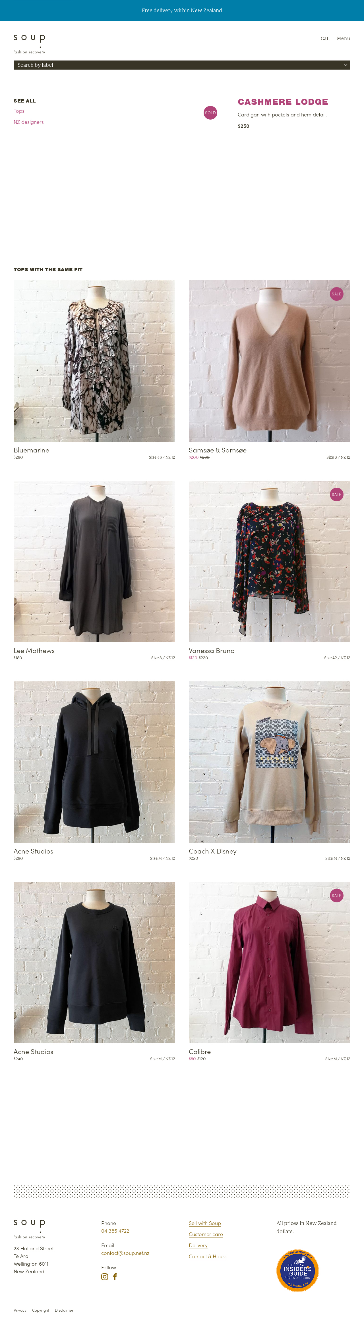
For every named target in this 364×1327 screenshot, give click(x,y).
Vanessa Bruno (212, 650)
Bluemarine (31, 449)
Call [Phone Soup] (325, 38)
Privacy (20, 1310)
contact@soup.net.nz (125, 1252)
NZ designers (29, 121)
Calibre (200, 1051)
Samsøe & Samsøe (218, 449)
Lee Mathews (34, 650)
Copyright (40, 1310)
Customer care (206, 1234)
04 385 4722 (115, 1230)
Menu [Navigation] (343, 38)
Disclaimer (64, 1310)
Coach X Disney (213, 850)
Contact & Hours (208, 1256)
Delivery (198, 1245)
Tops (19, 110)
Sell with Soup (205, 1222)
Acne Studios (33, 850)
